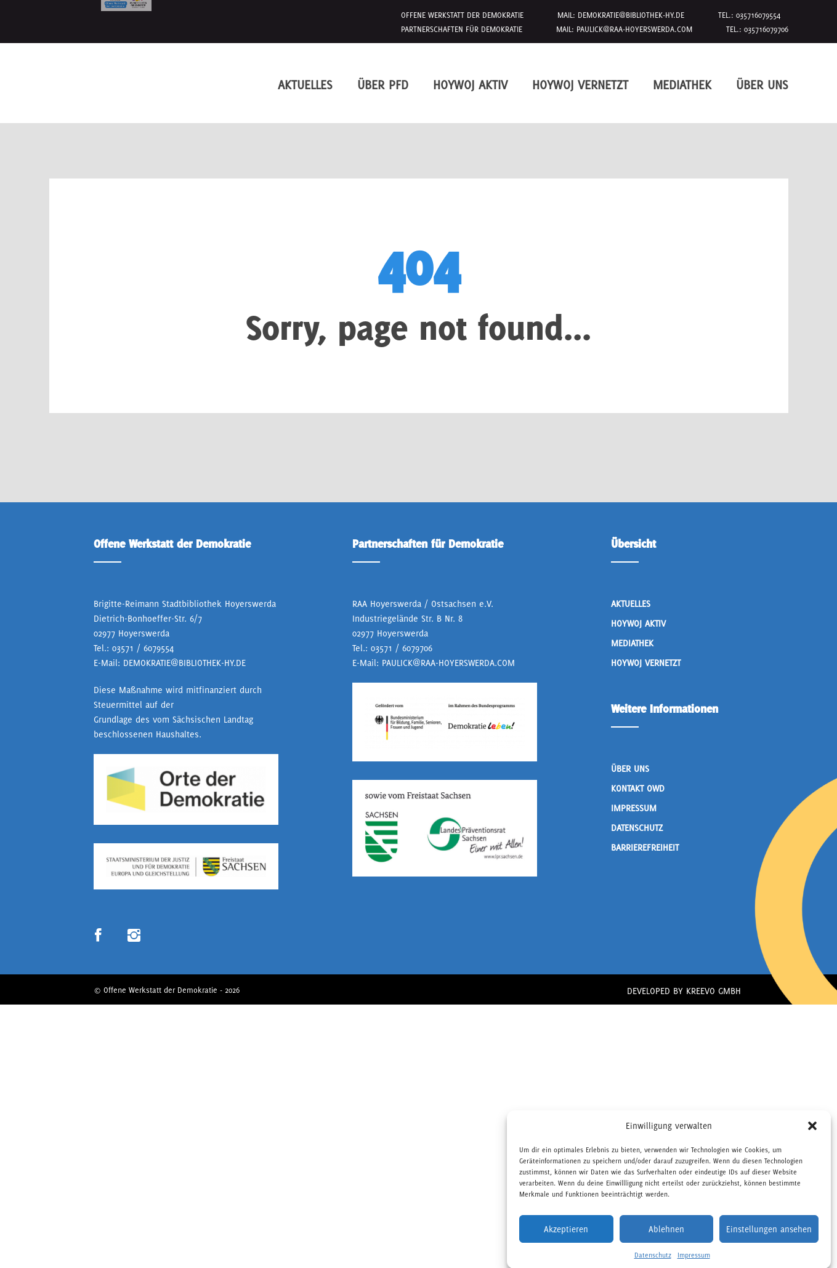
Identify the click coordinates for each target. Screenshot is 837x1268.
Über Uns (762, 84)
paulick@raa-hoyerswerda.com (634, 29)
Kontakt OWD (638, 788)
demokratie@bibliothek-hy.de (631, 15)
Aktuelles (305, 84)
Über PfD (382, 84)
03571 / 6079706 (401, 648)
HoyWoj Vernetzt (580, 84)
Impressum (634, 808)
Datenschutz (637, 827)
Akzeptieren (566, 1246)
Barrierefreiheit (645, 847)
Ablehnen (666, 1246)
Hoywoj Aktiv (470, 84)
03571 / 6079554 (143, 648)
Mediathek (682, 84)
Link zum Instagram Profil (133, 935)
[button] (812, 1144)
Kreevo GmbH (713, 990)
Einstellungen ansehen (769, 1246)
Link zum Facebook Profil (98, 935)
